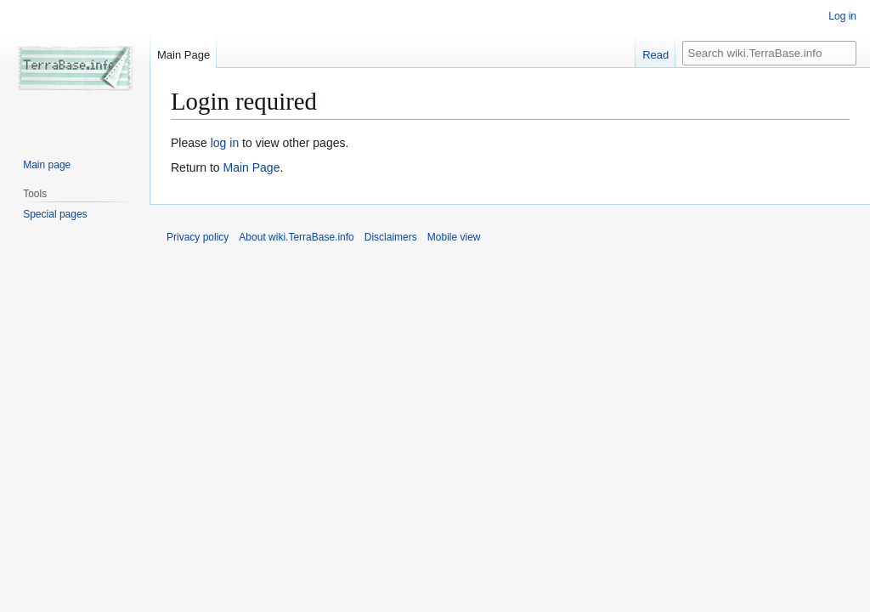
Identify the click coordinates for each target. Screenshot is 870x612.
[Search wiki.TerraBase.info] (769, 53)
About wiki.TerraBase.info (296, 237)
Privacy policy (198, 237)
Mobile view (454, 237)
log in (225, 143)
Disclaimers (390, 237)
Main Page (251, 167)
